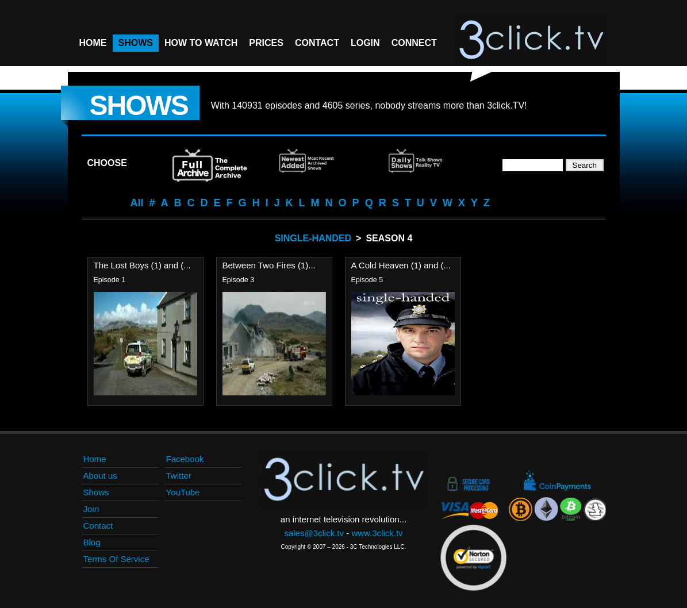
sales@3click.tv (314, 533)
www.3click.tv (376, 533)
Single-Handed (313, 238)
